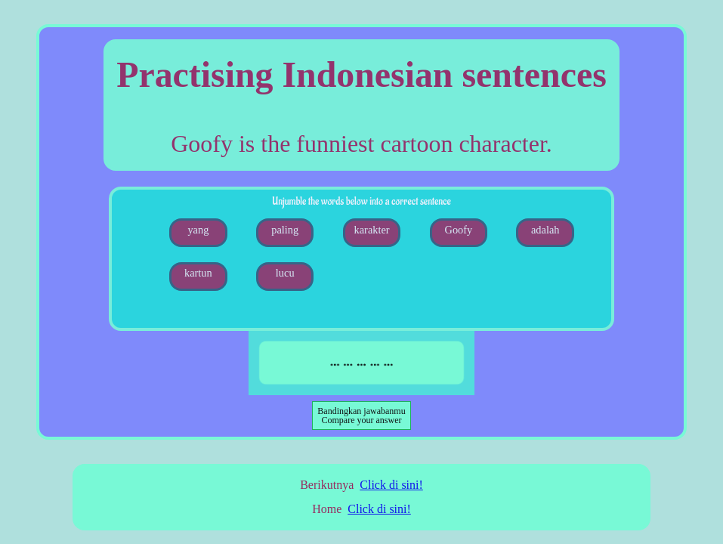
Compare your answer (361, 415)
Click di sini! (391, 484)
